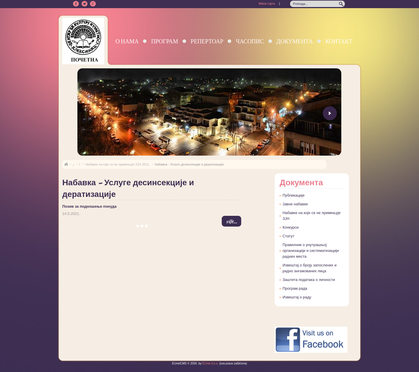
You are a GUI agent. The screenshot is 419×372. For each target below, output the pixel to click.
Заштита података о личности (309, 279)
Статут (288, 236)
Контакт (338, 41)
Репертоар (207, 41)
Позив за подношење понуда (89, 206)
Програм (164, 41)
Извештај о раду (297, 297)
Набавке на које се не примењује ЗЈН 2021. (117, 164)
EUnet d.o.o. (210, 363)
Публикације (294, 195)
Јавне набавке (295, 204)
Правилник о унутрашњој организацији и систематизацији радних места (311, 251)
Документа (294, 41)
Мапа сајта (267, 3)
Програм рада (295, 288)
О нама (127, 41)
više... (231, 221)
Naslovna (66, 164)
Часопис (250, 41)
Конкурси (291, 227)
